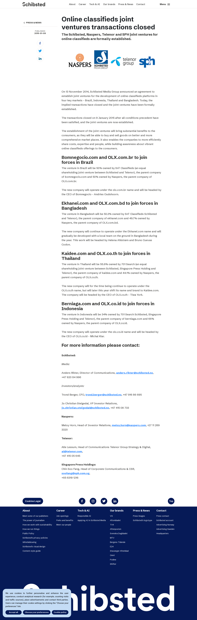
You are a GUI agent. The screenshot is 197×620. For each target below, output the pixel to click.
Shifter (113, 564)
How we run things (31, 529)
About (72, 4)
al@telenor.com (72, 451)
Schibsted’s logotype (142, 520)
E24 (112, 546)
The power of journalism (33, 520)
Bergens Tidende (117, 542)
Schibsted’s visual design (34, 546)
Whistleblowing (29, 542)
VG (111, 516)
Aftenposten (115, 529)
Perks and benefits (64, 520)
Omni (112, 555)
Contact (140, 4)
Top (171, 501)
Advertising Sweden (165, 529)
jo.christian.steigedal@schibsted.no (85, 407)
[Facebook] (40, 43)
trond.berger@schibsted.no (103, 394)
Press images (139, 516)
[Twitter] (40, 51)
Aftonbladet (115, 520)
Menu (165, 4)
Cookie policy (60, 612)
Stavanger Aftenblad (119, 551)
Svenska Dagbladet (119, 533)
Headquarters (162, 533)
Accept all (13, 612)
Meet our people (63, 524)
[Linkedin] (40, 58)
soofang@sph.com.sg (75, 473)
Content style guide (32, 551)
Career (82, 4)
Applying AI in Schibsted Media (92, 520)
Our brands (109, 4)
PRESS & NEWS (32, 22)
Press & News (125, 4)
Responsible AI (84, 516)
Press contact (162, 516)
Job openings (62, 516)
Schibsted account (164, 520)
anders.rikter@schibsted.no (134, 372)
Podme (113, 559)
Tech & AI (94, 4)
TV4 (112, 524)
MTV (112, 538)
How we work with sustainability (37, 524)
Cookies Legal (33, 501)
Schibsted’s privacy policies (35, 538)
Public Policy (28, 533)
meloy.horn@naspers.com (129, 425)
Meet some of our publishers (35, 516)
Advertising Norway (165, 524)
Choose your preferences (37, 612)
